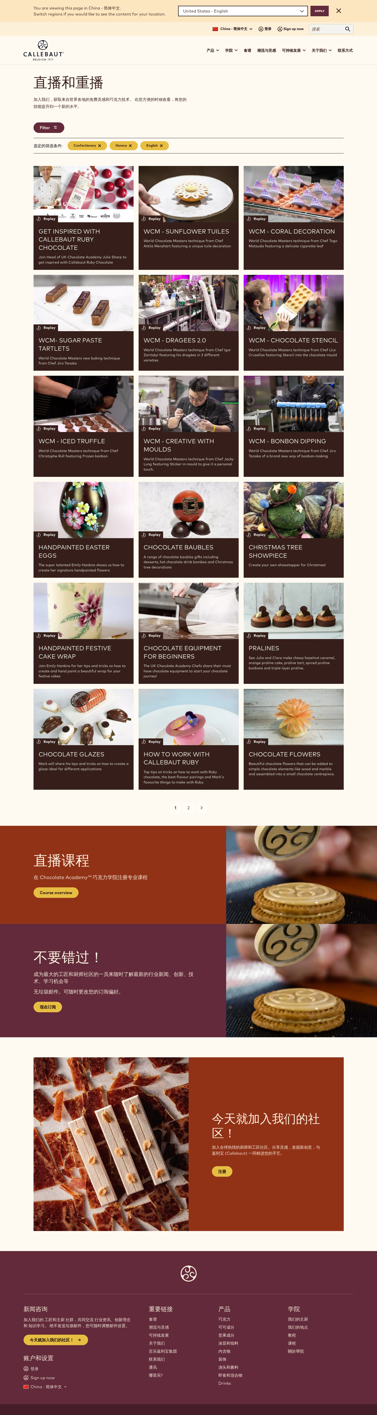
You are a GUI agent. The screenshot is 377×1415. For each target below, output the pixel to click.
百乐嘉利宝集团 (163, 1351)
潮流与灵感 (266, 50)
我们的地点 (298, 1327)
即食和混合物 (230, 1375)
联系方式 (345, 50)
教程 (292, 1335)
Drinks (224, 1383)
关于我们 (157, 1343)
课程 (292, 1343)
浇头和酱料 (228, 1367)
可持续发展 (159, 1335)
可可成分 (226, 1327)
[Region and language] (243, 11)
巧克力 (224, 1319)
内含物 (224, 1351)
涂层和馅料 (228, 1343)
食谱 (247, 50)
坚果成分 (226, 1335)
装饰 (222, 1359)
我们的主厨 (298, 1319)
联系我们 (157, 1359)
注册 (222, 1171)
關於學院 (296, 1351)
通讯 (153, 1367)
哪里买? (156, 1375)
